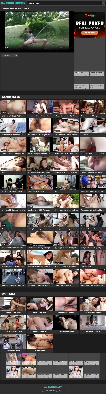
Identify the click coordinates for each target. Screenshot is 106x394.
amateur (7, 55)
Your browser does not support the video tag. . (37, 31)
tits (15, 55)
